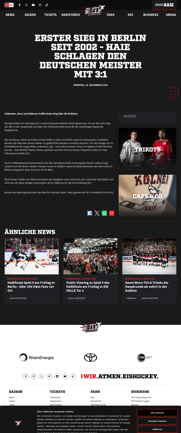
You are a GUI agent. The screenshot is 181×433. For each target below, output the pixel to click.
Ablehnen (157, 412)
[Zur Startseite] (93, 10)
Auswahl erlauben (157, 404)
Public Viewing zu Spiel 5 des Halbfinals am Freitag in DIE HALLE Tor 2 (87, 287)
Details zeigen (150, 427)
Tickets (50, 15)
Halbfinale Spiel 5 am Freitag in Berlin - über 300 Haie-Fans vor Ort (31, 287)
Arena (171, 15)
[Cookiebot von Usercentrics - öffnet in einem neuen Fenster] (18, 427)
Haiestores (70, 15)
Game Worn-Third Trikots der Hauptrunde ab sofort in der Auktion (147, 287)
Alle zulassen (157, 395)
